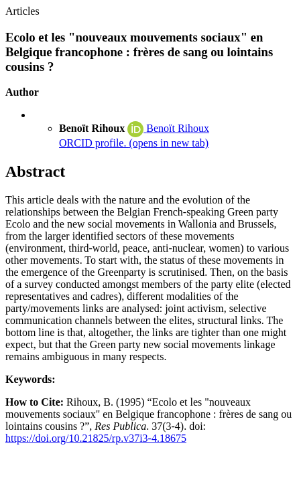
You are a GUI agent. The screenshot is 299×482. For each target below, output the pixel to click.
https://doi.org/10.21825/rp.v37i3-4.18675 (95, 438)
